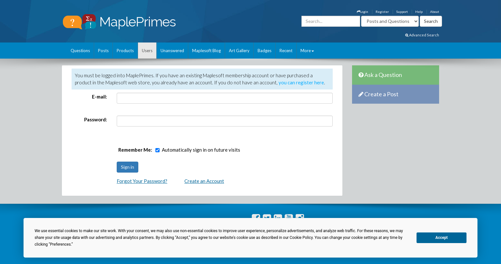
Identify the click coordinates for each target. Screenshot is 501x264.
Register (382, 12)
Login (362, 12)
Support (402, 12)
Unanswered (172, 50)
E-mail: (99, 96)
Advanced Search (422, 35)
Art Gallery (239, 50)
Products (125, 50)
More (307, 50)
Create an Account (204, 181)
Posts (103, 50)
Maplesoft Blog (206, 50)
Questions (80, 50)
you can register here (301, 82)
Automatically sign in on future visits (201, 150)
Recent (286, 50)
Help (419, 12)
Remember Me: (135, 150)
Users (147, 50)
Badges (264, 50)
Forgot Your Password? (142, 181)
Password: (95, 119)
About (434, 12)
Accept (442, 237)
